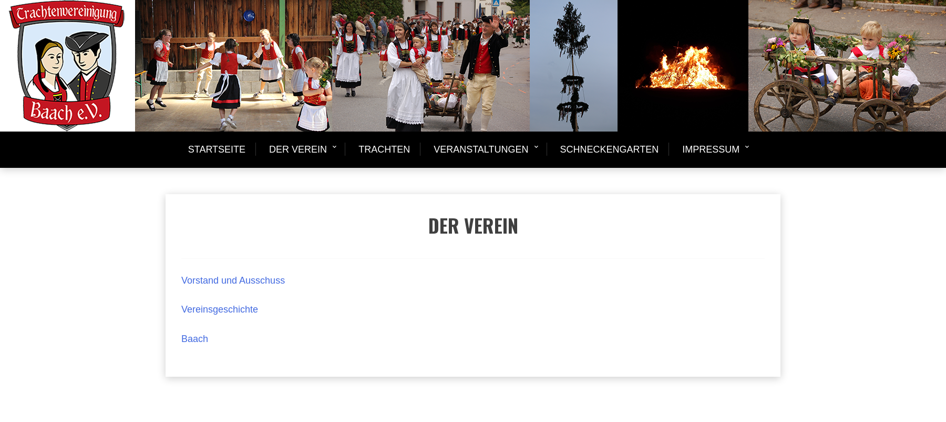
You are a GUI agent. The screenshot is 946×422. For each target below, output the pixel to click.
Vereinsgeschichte (219, 309)
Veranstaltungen (481, 149)
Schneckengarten (609, 149)
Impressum (710, 149)
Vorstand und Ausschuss (232, 280)
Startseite (216, 149)
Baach (194, 339)
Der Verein (298, 149)
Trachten (384, 149)
